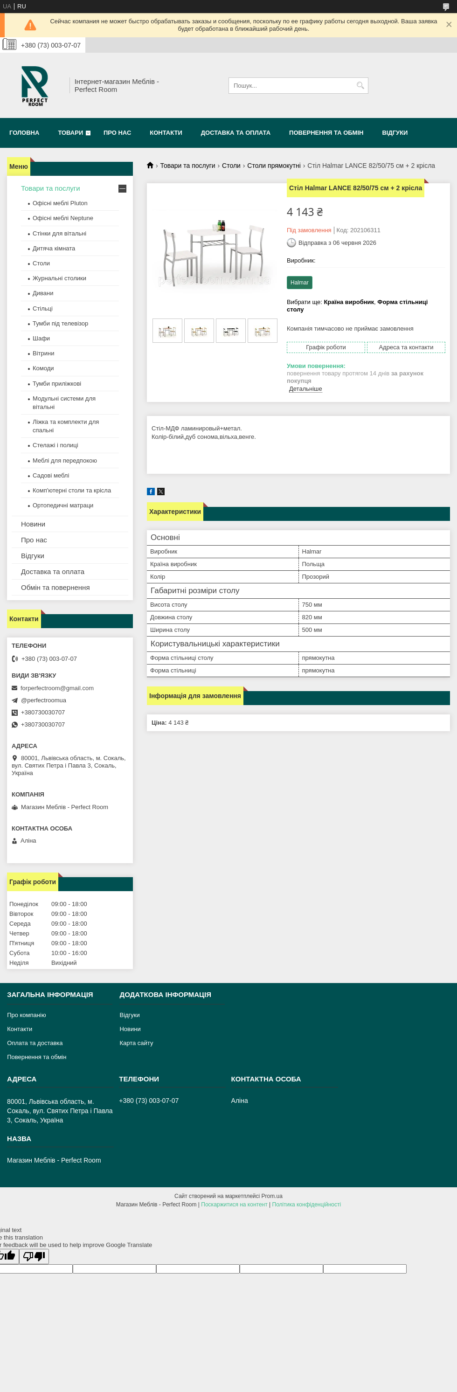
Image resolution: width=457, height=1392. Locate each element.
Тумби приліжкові (57, 383)
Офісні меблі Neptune (63, 218)
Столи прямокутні (273, 165)
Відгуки (395, 132)
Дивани (43, 293)
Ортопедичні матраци (63, 505)
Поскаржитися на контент (234, 1204)
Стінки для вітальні (59, 233)
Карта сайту (136, 1042)
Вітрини (43, 353)
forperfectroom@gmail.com (57, 688)
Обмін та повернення (55, 587)
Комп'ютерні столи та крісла (72, 490)
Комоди (43, 368)
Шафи (41, 338)
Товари (70, 132)
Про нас (117, 132)
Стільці (43, 308)
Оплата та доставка (34, 1042)
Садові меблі (51, 475)
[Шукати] (360, 85)
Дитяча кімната (54, 248)
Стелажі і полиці (55, 445)
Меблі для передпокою (65, 460)
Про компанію (26, 1014)
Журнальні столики (59, 278)
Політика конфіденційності (306, 1204)
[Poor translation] (34, 1256)
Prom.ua (272, 1196)
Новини (33, 524)
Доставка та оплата (235, 132)
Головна (24, 132)
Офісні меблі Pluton (60, 203)
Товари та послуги (187, 165)
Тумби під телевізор (60, 323)
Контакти (166, 132)
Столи (231, 165)
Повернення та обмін (326, 132)
